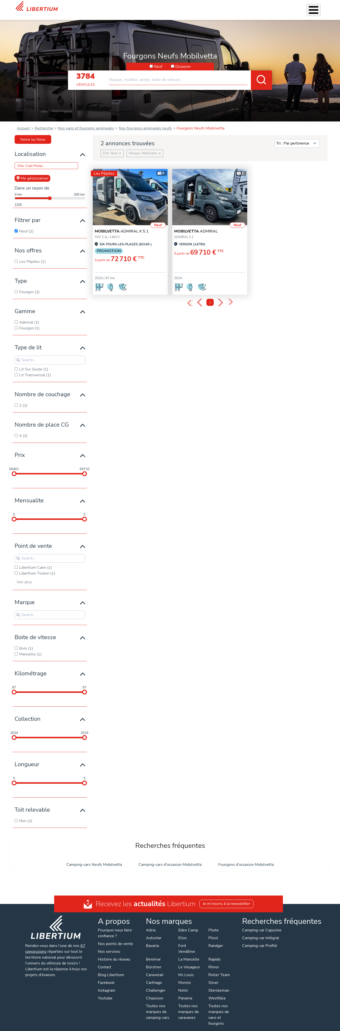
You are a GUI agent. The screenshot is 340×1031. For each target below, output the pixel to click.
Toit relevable (32, 803)
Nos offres (28, 244)
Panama (185, 992)
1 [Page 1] (210, 296)
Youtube (105, 992)
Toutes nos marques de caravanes (188, 1005)
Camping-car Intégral (260, 931)
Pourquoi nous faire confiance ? (115, 926)
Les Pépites (94, 6)
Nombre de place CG (42, 418)
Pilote (213, 924)
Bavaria (152, 939)
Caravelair (155, 968)
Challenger (155, 984)
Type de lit (28, 341)
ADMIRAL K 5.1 (122, 225)
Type (21, 274)
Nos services (141, 6)
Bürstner (154, 960)
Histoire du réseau (114, 953)
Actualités (262, 6)
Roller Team (219, 968)
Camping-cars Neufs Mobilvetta (94, 858)
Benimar (153, 953)
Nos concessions (291, 7)
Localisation (30, 148)
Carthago (154, 976)
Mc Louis (186, 968)
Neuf (158, 60)
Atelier (187, 6)
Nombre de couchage (42, 388)
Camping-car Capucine (261, 924)
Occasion (183, 60)
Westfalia (216, 992)
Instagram (106, 984)
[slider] (14, 467)
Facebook (106, 976)
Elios (182, 931)
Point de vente (33, 539)
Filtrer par (28, 214)
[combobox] (190, 71)
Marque (25, 596)
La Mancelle (188, 953)
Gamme (25, 305)
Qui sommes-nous (233, 6)
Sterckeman (218, 984)
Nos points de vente (115, 937)
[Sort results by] (297, 137)
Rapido (214, 953)
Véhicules (117, 6)
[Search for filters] (50, 353)
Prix (20, 449)
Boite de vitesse (35, 631)
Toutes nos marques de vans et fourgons (218, 1008)
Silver (213, 976)
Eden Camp (188, 924)
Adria (150, 924)
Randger (215, 939)
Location (205, 6)
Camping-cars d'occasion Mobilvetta (170, 858)
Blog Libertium (111, 968)
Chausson (154, 992)
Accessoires (166, 6)
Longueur (27, 758)
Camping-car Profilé (259, 939)
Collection (28, 712)
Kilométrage (31, 667)
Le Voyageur (189, 960)
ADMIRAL (196, 225)
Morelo (184, 976)
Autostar (154, 931)
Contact (318, 7)
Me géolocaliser (32, 172)
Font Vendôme (186, 942)
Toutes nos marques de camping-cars (157, 1005)
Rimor (213, 960)
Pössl (213, 931)
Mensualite (29, 494)
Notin (183, 984)
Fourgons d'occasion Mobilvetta (246, 858)
